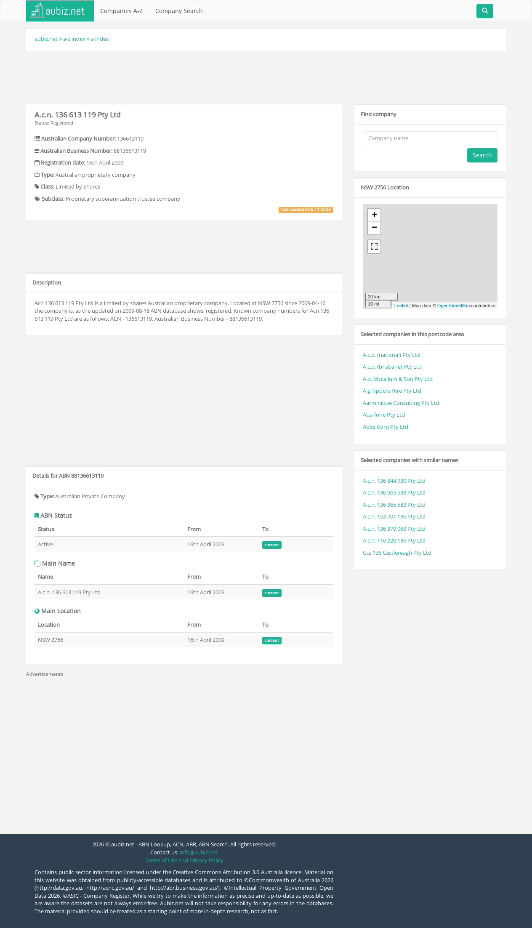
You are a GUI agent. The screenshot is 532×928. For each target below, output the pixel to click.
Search (482, 155)
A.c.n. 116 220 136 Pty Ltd (394, 540)
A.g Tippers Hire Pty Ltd (392, 390)
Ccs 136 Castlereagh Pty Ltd (397, 552)
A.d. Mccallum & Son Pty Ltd (398, 379)
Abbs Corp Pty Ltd (385, 427)
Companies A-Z (121, 11)
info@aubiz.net (199, 852)
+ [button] (374, 215)
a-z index (74, 39)
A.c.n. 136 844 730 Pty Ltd (394, 480)
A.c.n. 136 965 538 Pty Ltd (394, 492)
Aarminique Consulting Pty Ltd (401, 403)
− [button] (374, 228)
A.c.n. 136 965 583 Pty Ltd (394, 504)
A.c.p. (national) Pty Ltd (391, 355)
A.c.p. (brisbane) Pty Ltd (392, 366)
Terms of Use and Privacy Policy (184, 860)
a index (100, 39)
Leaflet (401, 305)
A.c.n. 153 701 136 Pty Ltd (394, 516)
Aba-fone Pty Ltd (384, 414)
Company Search (179, 11)
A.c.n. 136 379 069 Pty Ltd (394, 528)
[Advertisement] (266, 77)
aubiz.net (46, 39)
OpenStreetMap (453, 305)
